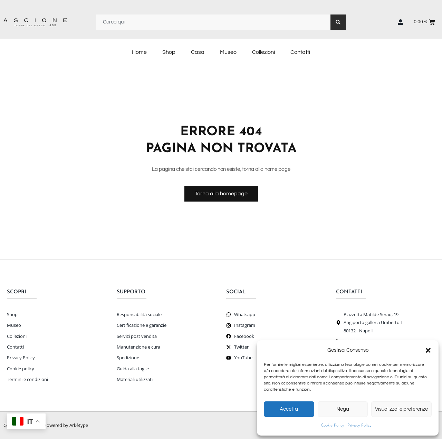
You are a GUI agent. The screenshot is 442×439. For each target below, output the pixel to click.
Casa (197, 52)
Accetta (289, 409)
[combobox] (213, 22)
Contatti (300, 52)
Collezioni (263, 52)
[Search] (338, 22)
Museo (228, 52)
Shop (168, 52)
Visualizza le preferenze (401, 409)
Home (139, 52)
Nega (342, 409)
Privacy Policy (359, 425)
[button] (428, 350)
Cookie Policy (332, 425)
